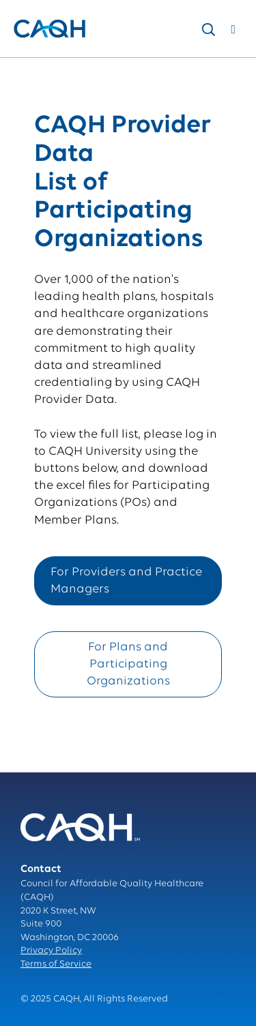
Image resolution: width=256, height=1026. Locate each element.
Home (26, 71)
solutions (72, 71)
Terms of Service (55, 964)
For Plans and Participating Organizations (128, 664)
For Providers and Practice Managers (126, 581)
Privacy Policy (51, 951)
